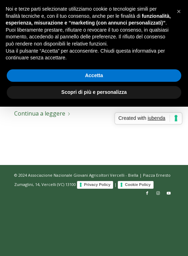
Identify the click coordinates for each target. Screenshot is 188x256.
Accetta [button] (94, 75)
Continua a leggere (43, 113)
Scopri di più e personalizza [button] (94, 92)
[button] (178, 11)
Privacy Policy (97, 184)
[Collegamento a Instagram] (158, 193)
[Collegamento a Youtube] (168, 193)
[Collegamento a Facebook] (147, 193)
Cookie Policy (137, 184)
